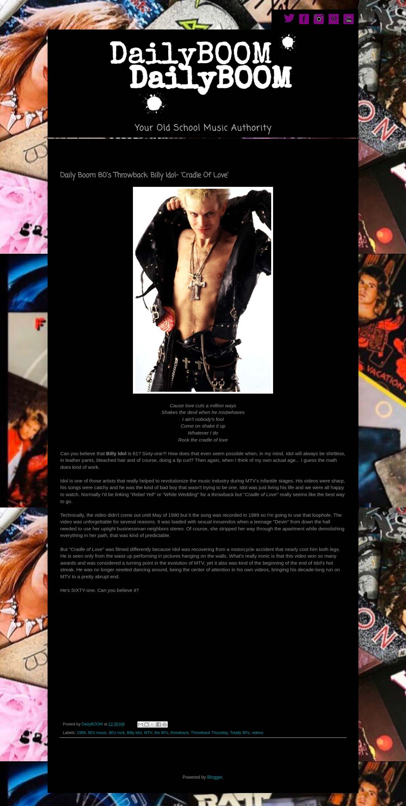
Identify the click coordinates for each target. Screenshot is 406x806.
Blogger (214, 777)
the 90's (161, 733)
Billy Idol (134, 733)
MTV (148, 733)
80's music (97, 733)
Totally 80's (240, 733)
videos (257, 733)
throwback (179, 733)
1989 (81, 733)
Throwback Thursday (209, 733)
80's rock (117, 733)
